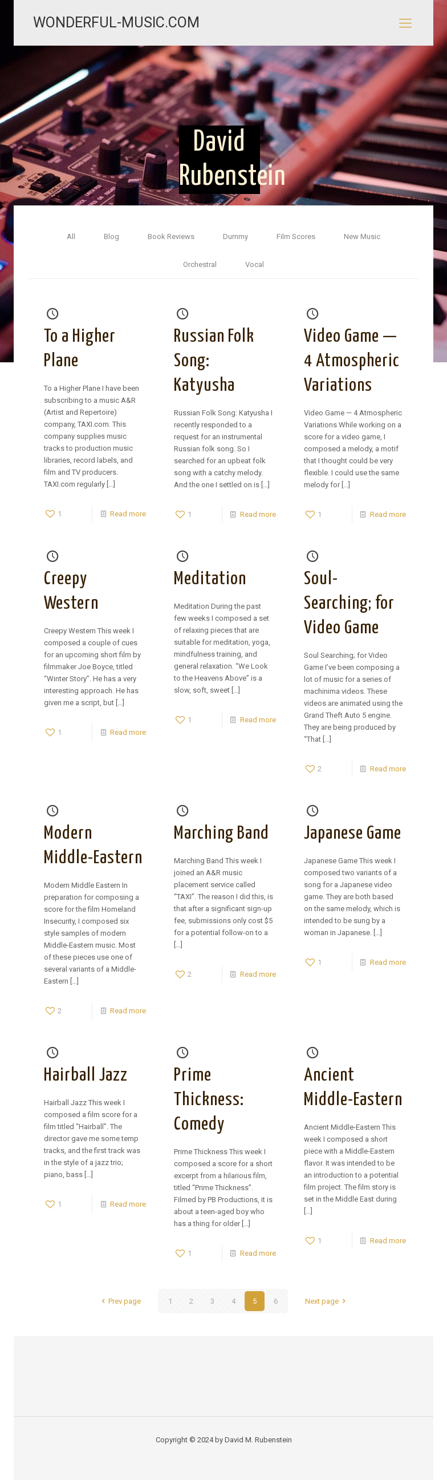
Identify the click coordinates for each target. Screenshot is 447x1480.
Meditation (210, 579)
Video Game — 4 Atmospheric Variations (352, 361)
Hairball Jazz (86, 1075)
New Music (362, 236)
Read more (128, 513)
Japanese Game (352, 833)
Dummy (235, 236)
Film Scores (296, 236)
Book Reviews (171, 236)
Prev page (119, 1301)
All (71, 236)
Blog (111, 236)
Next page (327, 1301)
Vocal (254, 264)
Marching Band (221, 833)
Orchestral (200, 264)
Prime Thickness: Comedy (209, 1100)
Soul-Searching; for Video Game (349, 603)
